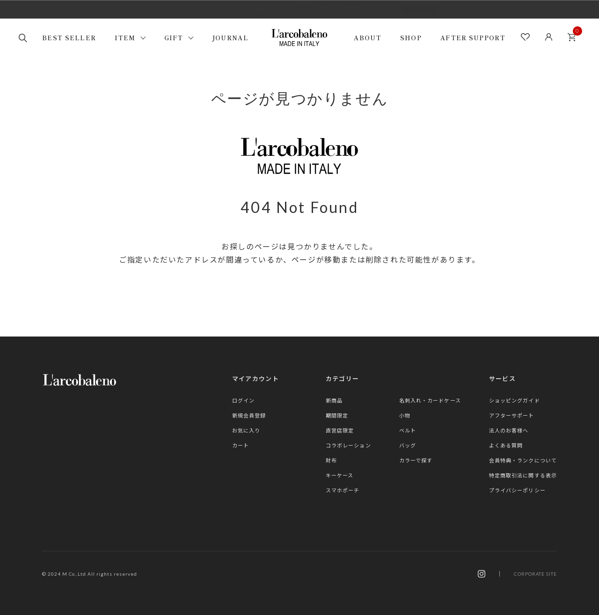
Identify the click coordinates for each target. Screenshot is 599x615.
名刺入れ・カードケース (430, 400)
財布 (331, 460)
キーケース (340, 475)
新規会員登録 (249, 415)
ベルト (407, 430)
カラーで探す (416, 460)
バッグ (407, 445)
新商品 (334, 400)
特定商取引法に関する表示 (523, 475)
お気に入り (246, 430)
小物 (404, 415)
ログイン (243, 400)
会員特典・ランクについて (523, 460)
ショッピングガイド (514, 400)
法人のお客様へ (509, 430)
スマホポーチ (343, 490)
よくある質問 (506, 445)
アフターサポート (511, 415)
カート (574, 34)
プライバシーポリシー (517, 490)
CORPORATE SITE (535, 574)
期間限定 (337, 415)
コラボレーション (348, 445)
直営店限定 (340, 430)
